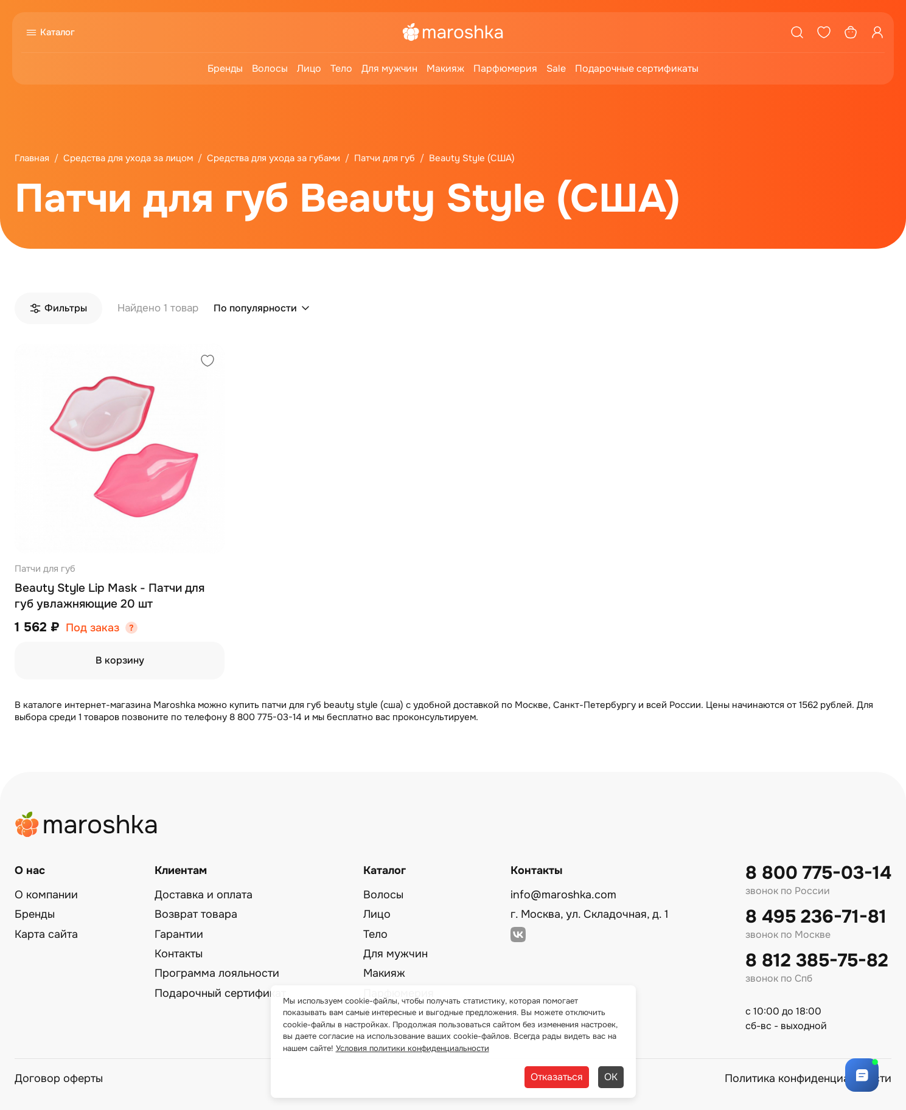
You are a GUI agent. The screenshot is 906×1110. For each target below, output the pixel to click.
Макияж (445, 68)
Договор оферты (59, 1078)
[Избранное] (824, 32)
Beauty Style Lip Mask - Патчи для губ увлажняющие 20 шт (109, 596)
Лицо (309, 68)
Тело (341, 68)
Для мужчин (389, 68)
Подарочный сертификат (220, 993)
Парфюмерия (505, 68)
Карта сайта (46, 934)
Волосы (270, 68)
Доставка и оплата (204, 894)
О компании (46, 894)
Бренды (225, 68)
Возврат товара (196, 914)
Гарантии (179, 934)
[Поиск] (797, 32)
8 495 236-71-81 (816, 917)
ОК (611, 1076)
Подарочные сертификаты (637, 68)
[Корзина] (850, 32)
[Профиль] (877, 32)
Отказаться (557, 1076)
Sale (556, 68)
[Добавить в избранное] (207, 362)
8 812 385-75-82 (816, 961)
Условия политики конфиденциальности (412, 1048)
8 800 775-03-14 (818, 873)
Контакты (179, 953)
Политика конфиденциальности (808, 1078)
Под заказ (92, 628)
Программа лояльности (217, 973)
